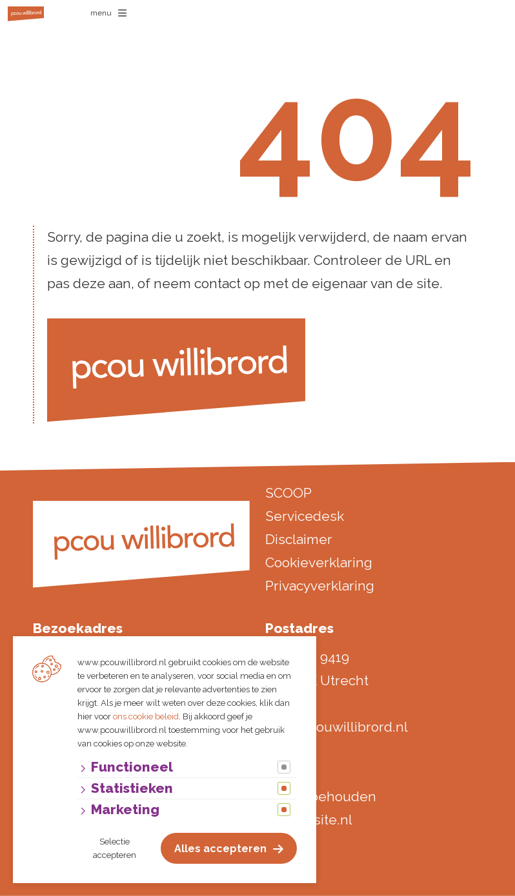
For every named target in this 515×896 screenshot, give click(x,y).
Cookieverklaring (318, 562)
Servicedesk (304, 516)
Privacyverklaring (319, 586)
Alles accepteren (220, 848)
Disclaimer (298, 539)
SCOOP (288, 493)
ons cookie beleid (146, 716)
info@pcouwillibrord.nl (336, 727)
